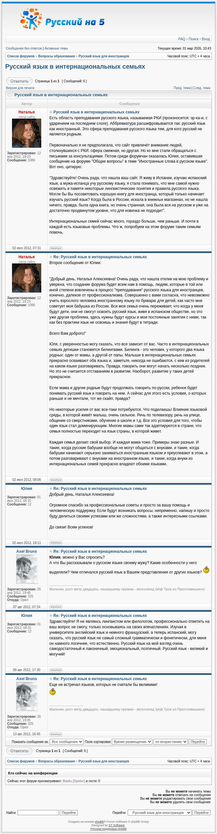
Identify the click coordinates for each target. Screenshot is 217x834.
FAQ (181, 39)
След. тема (201, 88)
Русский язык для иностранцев (104, 56)
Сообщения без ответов (24, 48)
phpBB (99, 821)
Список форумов (21, 56)
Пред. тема (182, 88)
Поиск (193, 39)
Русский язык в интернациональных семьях (75, 66)
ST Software (116, 825)
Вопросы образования (56, 56)
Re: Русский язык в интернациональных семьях (100, 257)
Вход (206, 39)
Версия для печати (20, 88)
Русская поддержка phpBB (109, 828)
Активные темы (56, 48)
